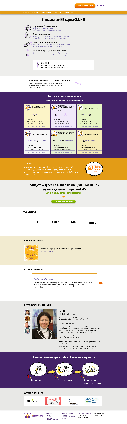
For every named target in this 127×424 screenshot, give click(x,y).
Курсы (35, 13)
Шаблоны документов (68, 416)
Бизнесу (57, 13)
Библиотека (68, 13)
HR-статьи (65, 415)
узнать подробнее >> (47, 251)
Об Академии (50, 413)
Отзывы (64, 418)
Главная (26, 13)
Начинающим (46, 13)
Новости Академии (67, 413)
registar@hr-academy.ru (84, 413)
